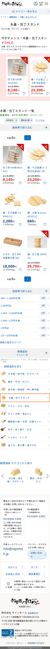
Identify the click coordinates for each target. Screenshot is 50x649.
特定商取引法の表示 (36, 643)
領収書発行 (34, 573)
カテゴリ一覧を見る (24, 11)
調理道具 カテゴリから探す (16, 463)
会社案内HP (33, 612)
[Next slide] (45, 77)
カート (34, 566)
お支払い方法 (13, 573)
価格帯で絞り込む (22, 127)
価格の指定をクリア (10, 342)
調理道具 (22, 353)
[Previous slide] (5, 77)
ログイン (12, 566)
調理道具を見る (12, 366)
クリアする (40, 120)
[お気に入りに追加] (24, 93)
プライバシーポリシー (15, 643)
